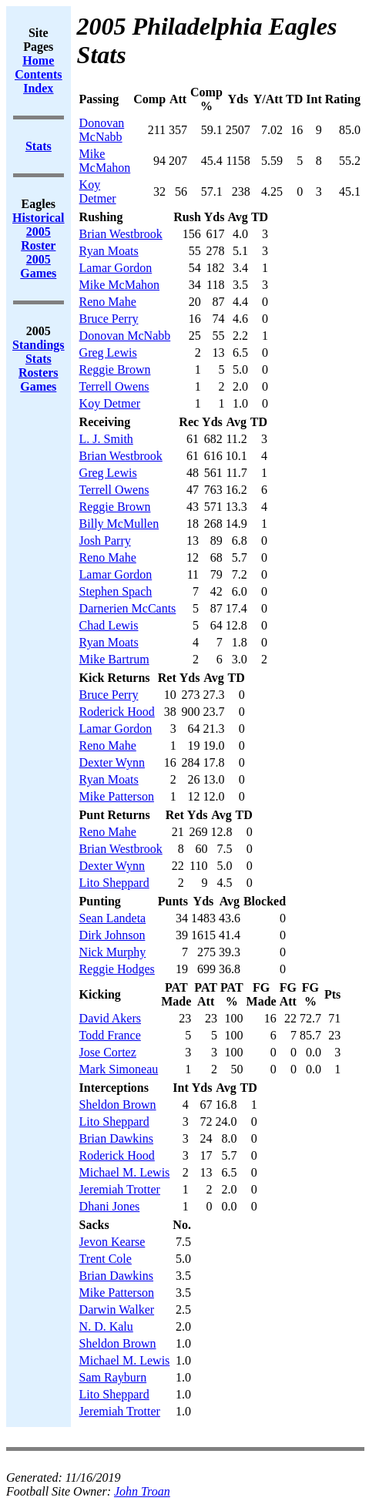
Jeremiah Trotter (119, 1189)
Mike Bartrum (114, 659)
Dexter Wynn (112, 762)
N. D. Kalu (106, 1326)
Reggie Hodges (117, 968)
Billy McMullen (119, 523)
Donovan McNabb (102, 129)
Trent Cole (105, 1258)
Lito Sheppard (114, 882)
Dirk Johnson (112, 935)
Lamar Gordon (116, 267)
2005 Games (38, 266)
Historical (38, 217)
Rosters (38, 372)
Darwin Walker (117, 1309)
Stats (38, 358)
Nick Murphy (112, 952)
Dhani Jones (109, 1206)
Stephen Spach (116, 591)
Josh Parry (105, 540)
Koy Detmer (97, 191)
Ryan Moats (109, 250)
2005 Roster (38, 238)
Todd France (110, 1035)
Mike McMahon (105, 160)
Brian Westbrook (121, 233)
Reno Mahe (107, 301)
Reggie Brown (115, 369)
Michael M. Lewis (124, 1172)
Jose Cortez (107, 1052)
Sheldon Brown (117, 1104)
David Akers (110, 1018)
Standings (38, 344)
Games (38, 386)
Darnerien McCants (127, 608)
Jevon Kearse (112, 1241)
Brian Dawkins (116, 1138)
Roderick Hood (117, 711)
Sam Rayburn (113, 1377)
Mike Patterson (116, 796)
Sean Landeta (112, 918)
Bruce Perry (109, 318)
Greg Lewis (108, 352)
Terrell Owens (114, 386)
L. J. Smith (106, 438)
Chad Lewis (109, 625)
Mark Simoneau (119, 1069)
